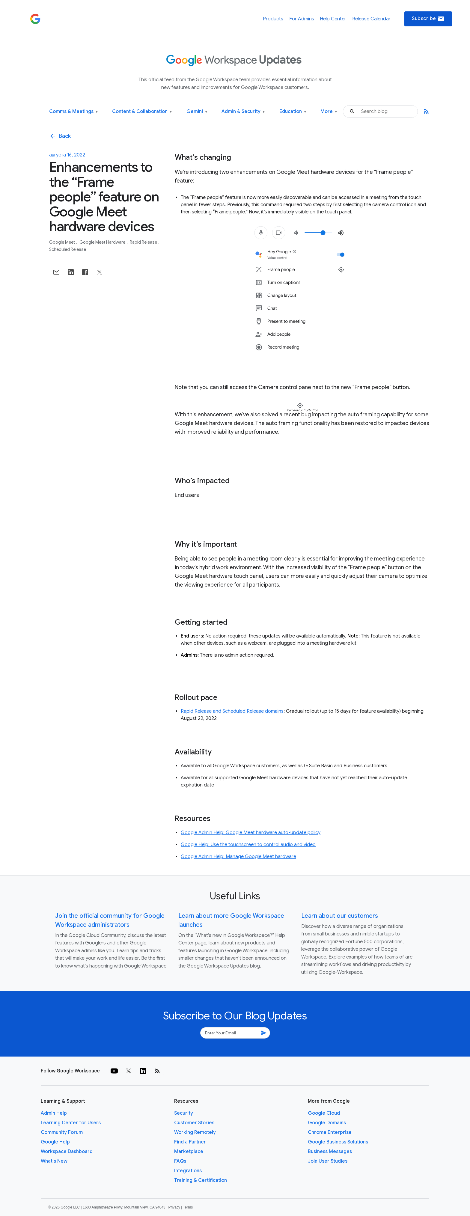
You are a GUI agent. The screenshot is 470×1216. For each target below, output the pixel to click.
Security (183, 1113)
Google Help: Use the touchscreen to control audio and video (248, 845)
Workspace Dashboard (67, 1152)
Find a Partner (190, 1142)
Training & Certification (200, 1180)
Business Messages (330, 1152)
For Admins (301, 19)
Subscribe (428, 18)
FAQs (180, 1161)
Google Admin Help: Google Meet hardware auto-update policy (250, 833)
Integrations (188, 1171)
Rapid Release (144, 242)
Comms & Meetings (73, 111)
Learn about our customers (339, 916)
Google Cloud (324, 1113)
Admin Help (54, 1113)
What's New (54, 1161)
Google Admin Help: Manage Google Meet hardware (238, 857)
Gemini (196, 111)
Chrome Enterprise (330, 1132)
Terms (188, 1207)
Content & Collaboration (142, 111)
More (328, 111)
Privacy (174, 1207)
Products (273, 19)
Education (292, 111)
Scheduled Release (67, 249)
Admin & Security (243, 111)
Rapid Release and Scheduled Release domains (232, 711)
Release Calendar (371, 19)
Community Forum (62, 1132)
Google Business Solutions (338, 1142)
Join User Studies (327, 1161)
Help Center (333, 19)
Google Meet (62, 242)
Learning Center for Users (71, 1123)
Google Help (55, 1142)
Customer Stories (194, 1123)
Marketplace (188, 1152)
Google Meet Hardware (102, 242)
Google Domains (327, 1123)
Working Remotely (195, 1132)
